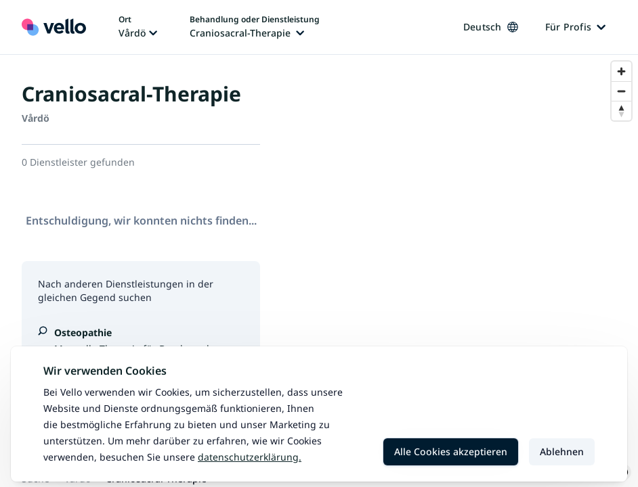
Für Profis (575, 26)
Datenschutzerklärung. (249, 456)
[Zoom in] (621, 71)
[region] (460, 271)
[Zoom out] (621, 91)
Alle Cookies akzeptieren (450, 451)
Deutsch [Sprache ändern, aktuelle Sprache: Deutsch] (490, 26)
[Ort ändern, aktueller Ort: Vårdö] (138, 27)
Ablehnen (562, 451)
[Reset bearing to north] (621, 110)
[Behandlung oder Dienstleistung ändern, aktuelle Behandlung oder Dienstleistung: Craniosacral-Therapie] (255, 27)
